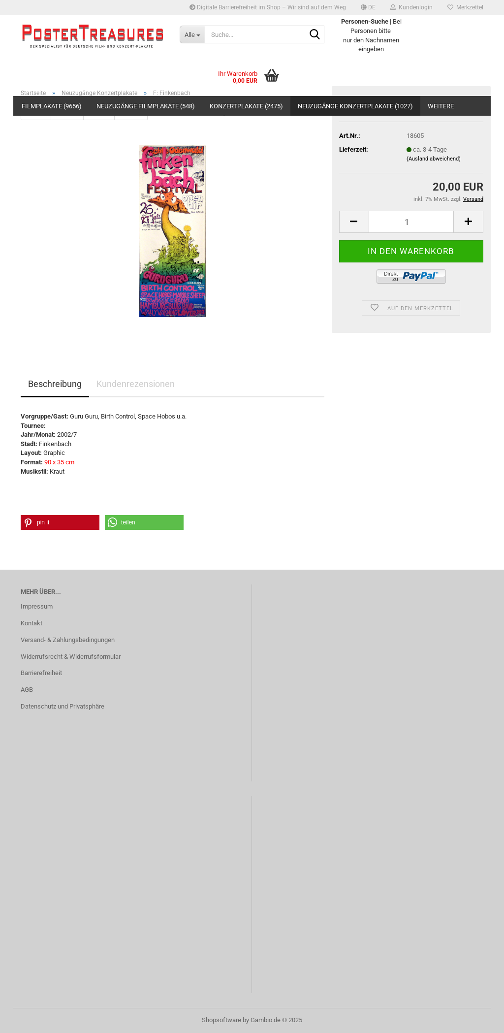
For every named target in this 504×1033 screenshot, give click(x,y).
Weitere (441, 106)
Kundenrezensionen (135, 384)
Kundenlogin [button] (411, 7)
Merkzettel (465, 7)
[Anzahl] (411, 222)
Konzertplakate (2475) (246, 106)
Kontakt (31, 623)
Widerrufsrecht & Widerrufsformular (71, 656)
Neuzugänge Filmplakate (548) (145, 106)
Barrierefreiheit (41, 673)
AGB (27, 689)
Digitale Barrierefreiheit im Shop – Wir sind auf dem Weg (267, 7)
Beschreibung (55, 384)
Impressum (37, 606)
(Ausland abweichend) (434, 159)
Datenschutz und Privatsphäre (62, 706)
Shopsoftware (221, 1020)
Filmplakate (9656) (52, 106)
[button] (368, 7)
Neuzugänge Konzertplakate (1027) (355, 106)
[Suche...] (192, 34)
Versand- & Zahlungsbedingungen (68, 640)
